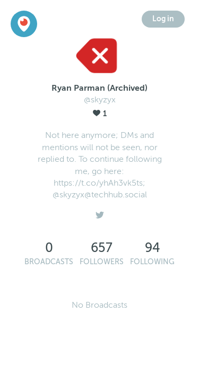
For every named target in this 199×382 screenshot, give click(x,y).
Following (152, 262)
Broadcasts (48, 262)
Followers (102, 262)
